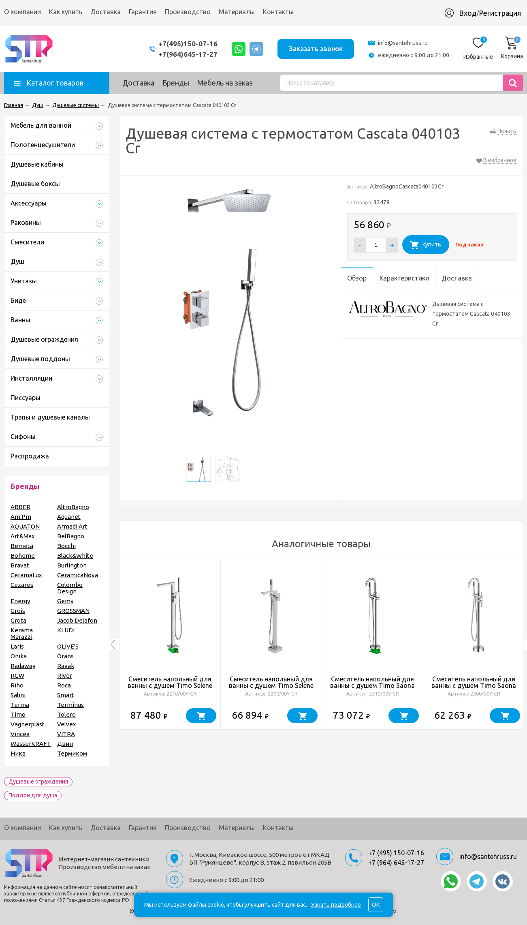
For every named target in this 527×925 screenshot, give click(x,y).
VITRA (66, 733)
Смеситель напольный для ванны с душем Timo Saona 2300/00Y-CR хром (473, 685)
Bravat (20, 565)
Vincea (20, 733)
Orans (65, 656)
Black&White (75, 555)
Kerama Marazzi (22, 633)
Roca (64, 685)
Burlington (72, 565)
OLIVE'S (68, 646)
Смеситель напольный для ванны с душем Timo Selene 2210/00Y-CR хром (170, 685)
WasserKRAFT (31, 743)
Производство (188, 11)
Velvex (66, 724)
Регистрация (500, 13)
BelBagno (70, 536)
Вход (468, 13)
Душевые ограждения (38, 781)
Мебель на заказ (225, 83)
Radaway (23, 665)
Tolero (66, 714)
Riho (17, 685)
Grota (18, 620)
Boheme (23, 555)
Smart (65, 695)
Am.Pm (21, 516)
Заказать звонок (316, 48)
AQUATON (25, 526)
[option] (170, 644)
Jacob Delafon (77, 620)
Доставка (105, 11)
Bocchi (66, 545)
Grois (18, 610)
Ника (18, 753)
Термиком (72, 753)
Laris (17, 646)
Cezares (22, 584)
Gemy (65, 600)
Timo (18, 714)
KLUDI (66, 630)
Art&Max (23, 536)
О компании (22, 11)
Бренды (175, 83)
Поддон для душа (33, 795)
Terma (20, 704)
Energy (20, 600)
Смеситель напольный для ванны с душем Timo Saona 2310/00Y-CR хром (372, 685)
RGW (17, 675)
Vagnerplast (28, 724)
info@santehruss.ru (403, 43)
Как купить (65, 11)
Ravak (65, 665)
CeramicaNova (77, 575)
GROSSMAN (73, 610)
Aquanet (69, 516)
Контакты (278, 11)
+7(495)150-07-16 (188, 43)
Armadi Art (72, 526)
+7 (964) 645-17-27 (396, 862)
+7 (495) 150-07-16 (396, 852)
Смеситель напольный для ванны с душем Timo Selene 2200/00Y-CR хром (271, 685)
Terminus (70, 704)
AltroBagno (73, 506)
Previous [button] (113, 644)
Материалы (237, 11)
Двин (65, 743)
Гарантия (143, 11)
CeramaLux (26, 575)
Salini (18, 695)
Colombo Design (70, 588)
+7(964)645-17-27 (188, 54)
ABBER (20, 506)
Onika (19, 656)
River (64, 675)
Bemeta (22, 545)
